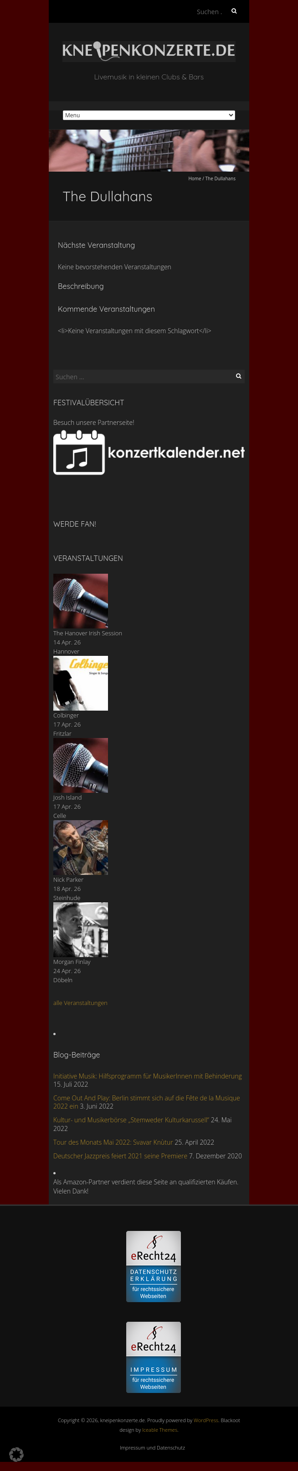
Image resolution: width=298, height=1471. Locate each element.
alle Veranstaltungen (80, 1003)
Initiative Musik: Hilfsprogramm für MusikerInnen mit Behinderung (147, 1076)
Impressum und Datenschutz (152, 1447)
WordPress (206, 1420)
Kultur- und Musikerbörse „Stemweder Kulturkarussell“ (131, 1119)
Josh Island (67, 797)
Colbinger (66, 715)
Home (194, 178)
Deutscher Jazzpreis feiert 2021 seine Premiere (120, 1156)
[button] (16, 1454)
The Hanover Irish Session (87, 633)
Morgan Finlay (72, 962)
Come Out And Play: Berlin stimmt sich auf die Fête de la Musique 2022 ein (146, 1102)
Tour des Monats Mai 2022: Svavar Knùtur (113, 1142)
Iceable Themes (159, 1429)
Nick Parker (68, 879)
